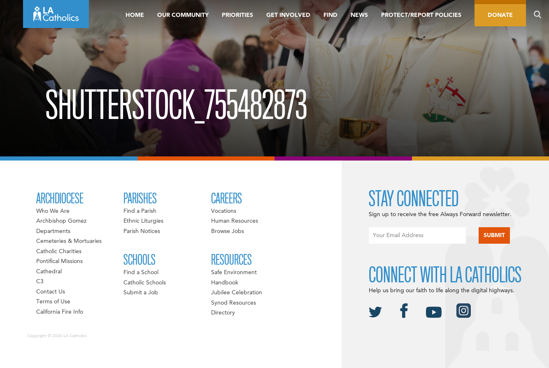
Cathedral (49, 272)
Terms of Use (53, 302)
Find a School (140, 272)
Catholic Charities (58, 251)
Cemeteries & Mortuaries (69, 241)
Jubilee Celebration (236, 293)
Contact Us (50, 292)
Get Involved (288, 15)
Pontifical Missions (59, 261)
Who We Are (53, 211)
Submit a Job (140, 293)
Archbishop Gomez (61, 221)
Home (135, 15)
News (359, 15)
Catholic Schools (144, 283)
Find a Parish (139, 211)
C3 (40, 281)
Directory (223, 313)
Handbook (224, 283)
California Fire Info (59, 312)
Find (330, 15)
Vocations (223, 211)
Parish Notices (141, 231)
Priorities (237, 15)
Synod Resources (233, 303)
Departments (53, 231)
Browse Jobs (227, 231)
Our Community (183, 15)
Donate (500, 15)
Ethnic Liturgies (143, 221)
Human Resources (234, 221)
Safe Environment (234, 272)
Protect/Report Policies (421, 15)
